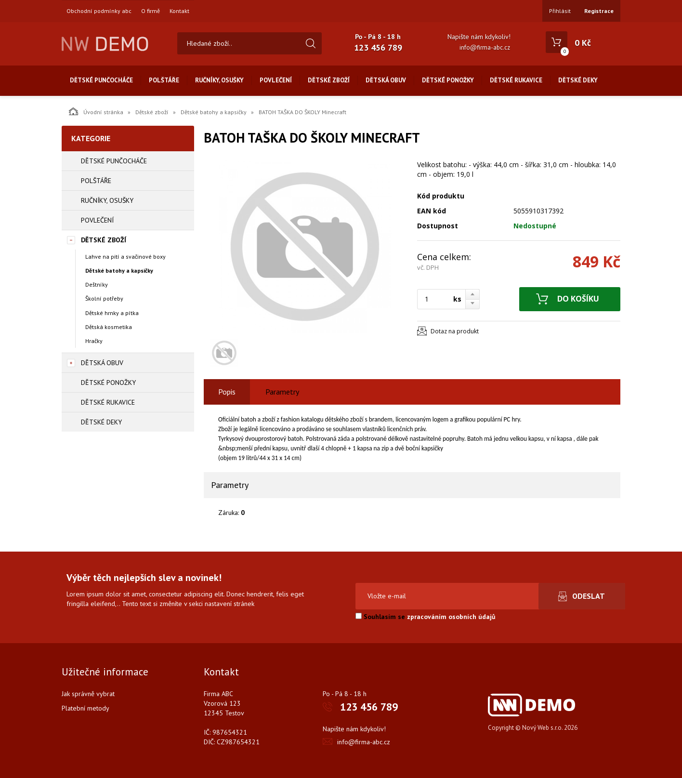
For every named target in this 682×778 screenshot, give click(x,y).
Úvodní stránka (96, 111)
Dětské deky (578, 80)
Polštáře (164, 80)
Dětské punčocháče (101, 80)
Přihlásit (560, 10)
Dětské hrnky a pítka (112, 312)
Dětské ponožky (448, 80)
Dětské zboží (329, 80)
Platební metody (85, 708)
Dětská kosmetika (108, 326)
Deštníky (96, 284)
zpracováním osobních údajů (451, 616)
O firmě (150, 11)
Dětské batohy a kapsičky (214, 112)
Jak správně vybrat (88, 693)
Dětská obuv (386, 80)
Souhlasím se (425, 616)
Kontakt (179, 11)
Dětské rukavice (516, 80)
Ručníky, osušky (219, 80)
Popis (227, 391)
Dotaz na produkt (455, 331)
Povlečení (276, 80)
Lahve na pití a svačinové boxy (125, 256)
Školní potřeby (104, 298)
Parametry (282, 391)
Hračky (94, 340)
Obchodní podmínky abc (98, 11)
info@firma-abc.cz (484, 47)
